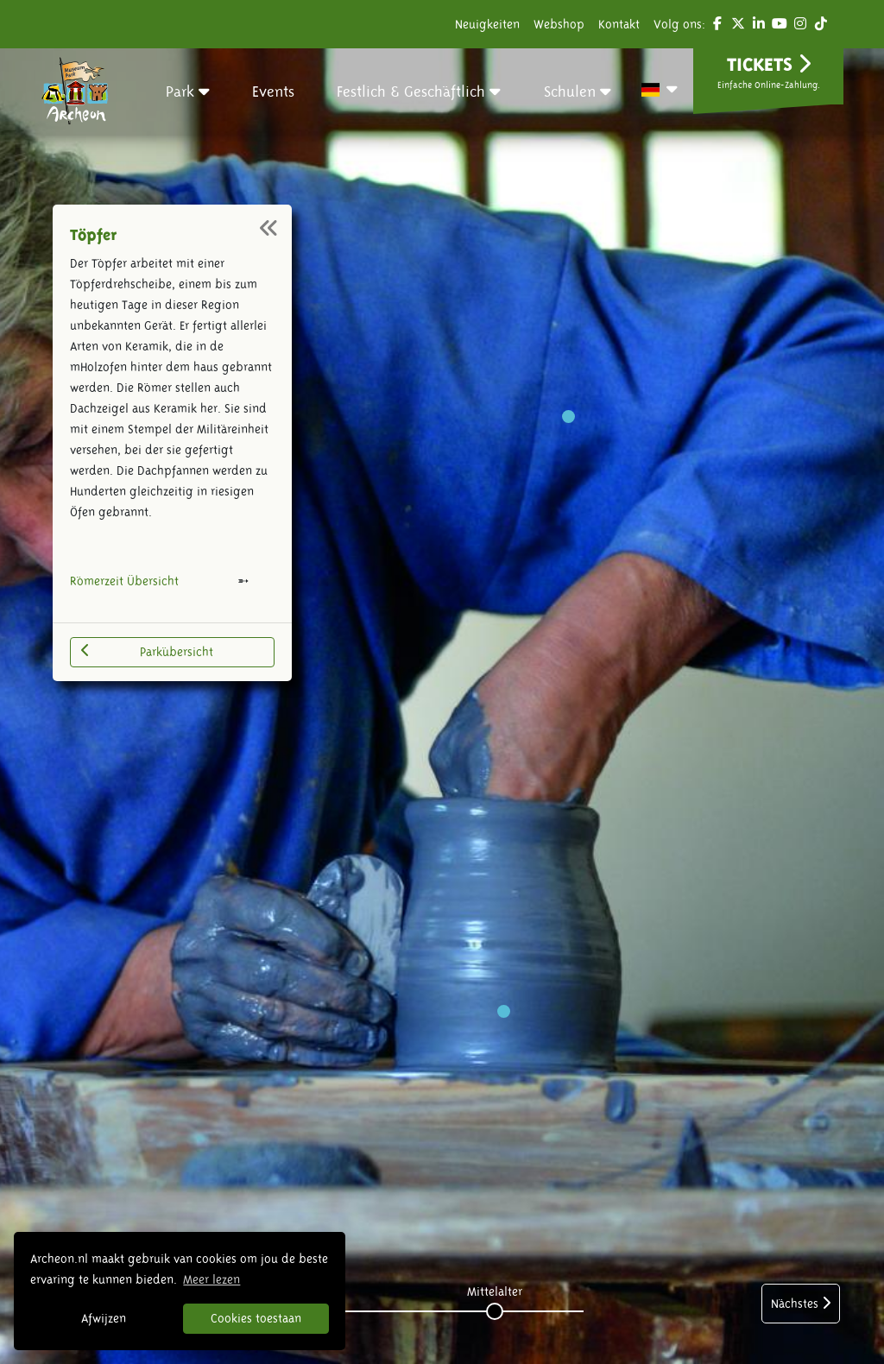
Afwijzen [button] (103, 1318)
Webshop (559, 24)
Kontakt (619, 24)
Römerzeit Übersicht (124, 581)
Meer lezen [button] (211, 1279)
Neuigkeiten (487, 24)
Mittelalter (494, 1291)
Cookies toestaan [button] (256, 1318)
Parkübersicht (147, 651)
